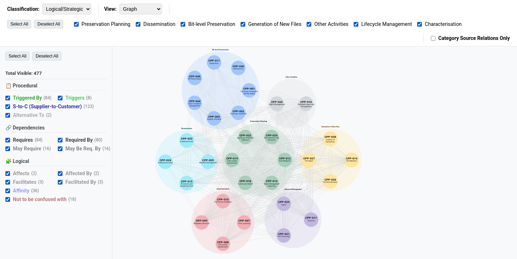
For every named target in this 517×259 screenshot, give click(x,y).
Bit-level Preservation (211, 24)
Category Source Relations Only (474, 38)
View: (110, 9)
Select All (19, 24)
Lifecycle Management (386, 24)
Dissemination (159, 24)
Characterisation (443, 24)
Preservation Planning (105, 24)
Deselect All (48, 24)
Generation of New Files (274, 24)
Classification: (23, 9)
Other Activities (331, 24)
